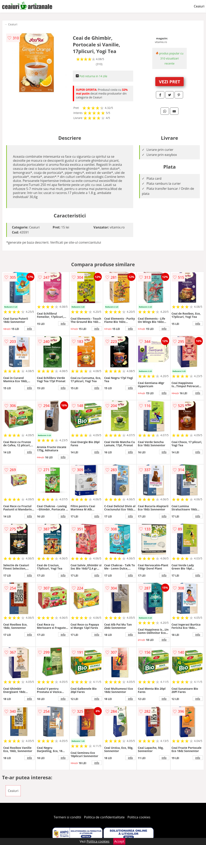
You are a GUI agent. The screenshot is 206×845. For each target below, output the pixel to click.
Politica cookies (139, 817)
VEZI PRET (169, 81)
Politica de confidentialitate (104, 817)
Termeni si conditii (67, 817)
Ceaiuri (199, 6)
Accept (119, 841)
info (29, 328)
